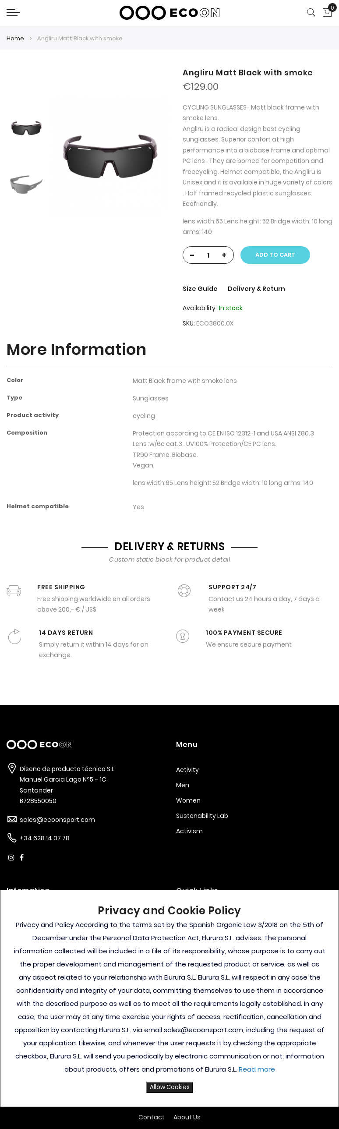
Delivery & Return (256, 288)
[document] (169, 998)
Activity (187, 769)
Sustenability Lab (202, 815)
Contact (151, 1117)
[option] (26, 128)
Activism (189, 831)
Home (15, 38)
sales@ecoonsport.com (57, 819)
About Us (187, 1117)
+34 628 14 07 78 (45, 838)
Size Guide (201, 288)
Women (188, 800)
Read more (257, 1069)
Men (182, 785)
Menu (187, 745)
